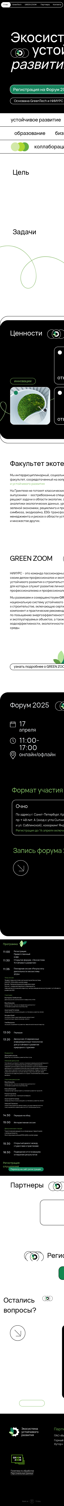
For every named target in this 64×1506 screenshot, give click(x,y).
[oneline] (32, 1372)
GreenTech (16, 4)
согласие (48, 1385)
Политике (48, 1390)
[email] (32, 1356)
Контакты (57, 4)
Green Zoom (30, 4)
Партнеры (45, 4)
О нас (5, 4)
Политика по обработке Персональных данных (22, 1472)
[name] (32, 1340)
